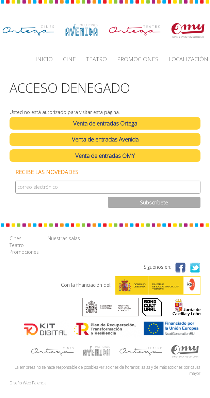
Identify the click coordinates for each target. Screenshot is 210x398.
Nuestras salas (64, 238)
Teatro (17, 245)
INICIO (44, 59)
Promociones (24, 252)
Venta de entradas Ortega (105, 123)
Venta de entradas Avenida (105, 139)
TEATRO (96, 59)
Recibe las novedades (46, 172)
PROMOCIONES (137, 59)
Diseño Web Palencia (28, 382)
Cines (15, 238)
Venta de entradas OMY (105, 156)
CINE (69, 59)
